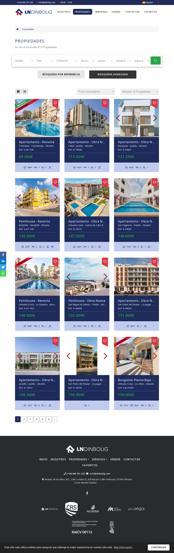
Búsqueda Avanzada (113, 74)
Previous (19, 118)
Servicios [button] (101, 11)
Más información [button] (123, 547)
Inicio (43, 459)
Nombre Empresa (33, 11)
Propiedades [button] (82, 11)
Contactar (132, 11)
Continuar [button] (158, 547)
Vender (115, 11)
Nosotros (63, 11)
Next (56, 118)
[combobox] (22, 61)
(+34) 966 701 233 (24, 2)
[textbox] (23, 61)
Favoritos (150, 11)
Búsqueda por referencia (61, 74)
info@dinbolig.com (47, 2)
